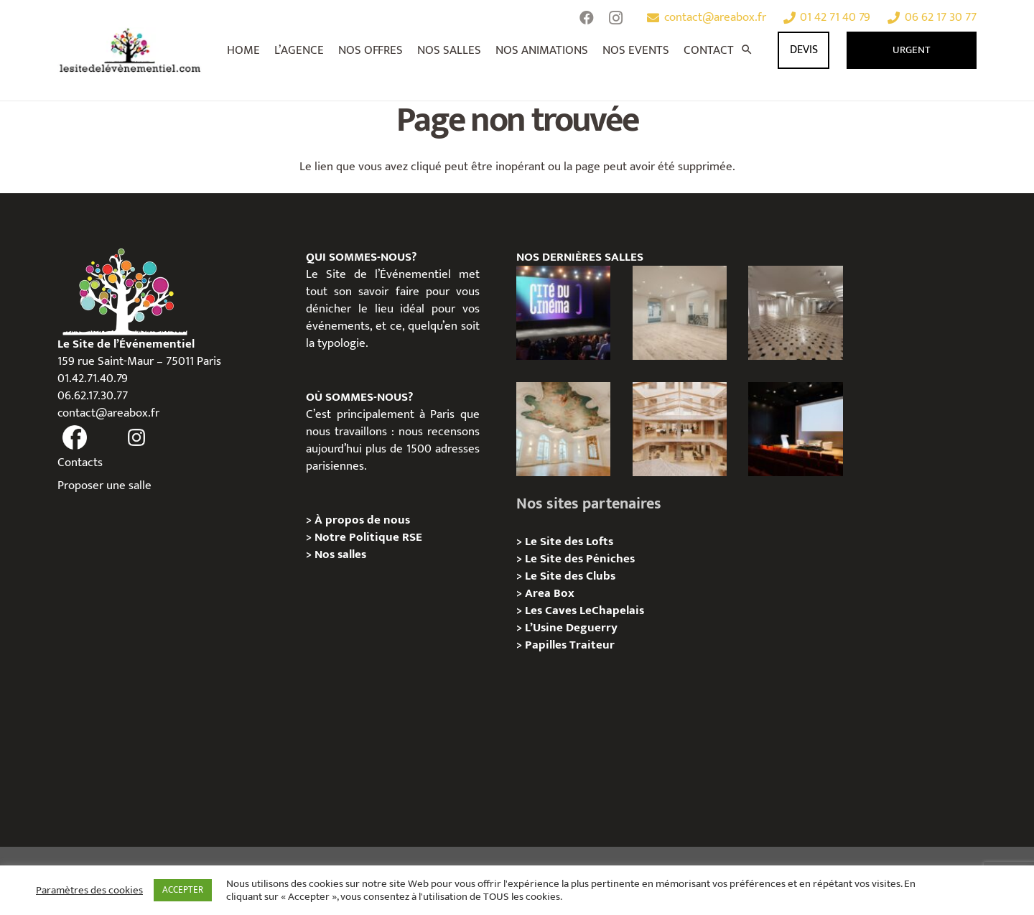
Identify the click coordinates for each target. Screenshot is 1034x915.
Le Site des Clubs (570, 576)
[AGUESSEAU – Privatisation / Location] (680, 313)
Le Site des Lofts (569, 541)
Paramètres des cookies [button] (89, 890)
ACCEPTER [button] (182, 890)
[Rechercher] (746, 50)
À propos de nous (362, 520)
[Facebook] (586, 18)
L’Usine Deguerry (571, 628)
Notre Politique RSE (368, 537)
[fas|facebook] (74, 438)
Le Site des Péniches (580, 559)
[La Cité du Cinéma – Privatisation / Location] (563, 313)
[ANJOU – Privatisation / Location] (795, 313)
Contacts (80, 462)
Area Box (549, 593)
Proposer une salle (104, 485)
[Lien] (130, 50)
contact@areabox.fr (108, 413)
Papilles (547, 645)
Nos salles (340, 554)
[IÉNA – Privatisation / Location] (563, 429)
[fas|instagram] (137, 438)
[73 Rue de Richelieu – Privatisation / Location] (680, 429)
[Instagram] (615, 18)
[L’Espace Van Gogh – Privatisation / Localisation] (795, 429)
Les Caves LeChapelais (584, 610)
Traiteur (592, 645)
